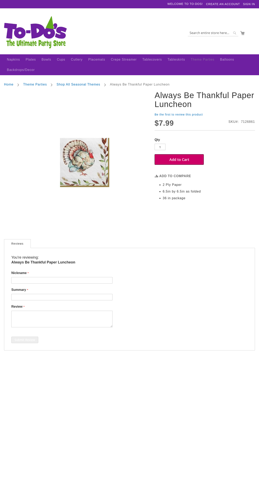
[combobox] (213, 34)
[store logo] (35, 34)
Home (9, 85)
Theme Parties (35, 85)
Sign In (249, 4)
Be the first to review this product (179, 115)
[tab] (17, 244)
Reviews (17, 244)
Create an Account (223, 4)
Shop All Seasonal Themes (79, 85)
